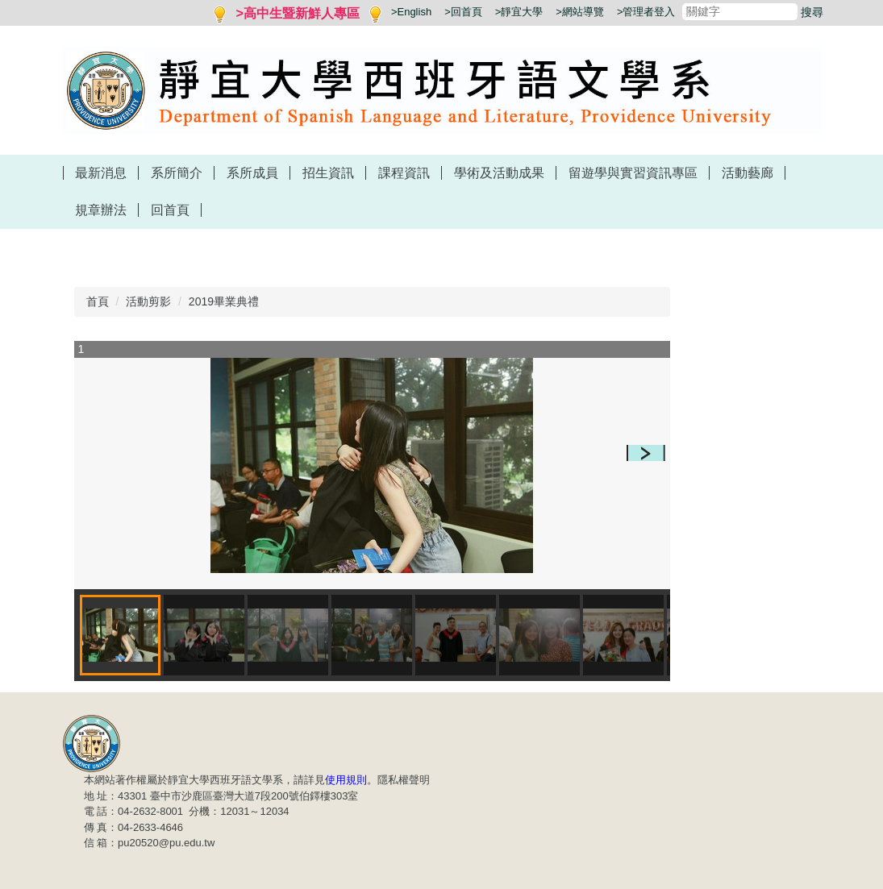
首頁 (97, 301)
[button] (646, 453)
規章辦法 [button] (101, 210)
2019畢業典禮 (224, 301)
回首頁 (170, 210)
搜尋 (812, 12)
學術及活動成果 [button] (499, 173)
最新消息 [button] (101, 173)
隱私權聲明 (403, 780)
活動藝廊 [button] (747, 173)
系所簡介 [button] (176, 173)
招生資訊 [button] (328, 173)
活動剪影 (148, 301)
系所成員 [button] (252, 173)
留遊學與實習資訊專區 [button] (633, 173)
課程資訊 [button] (404, 173)
